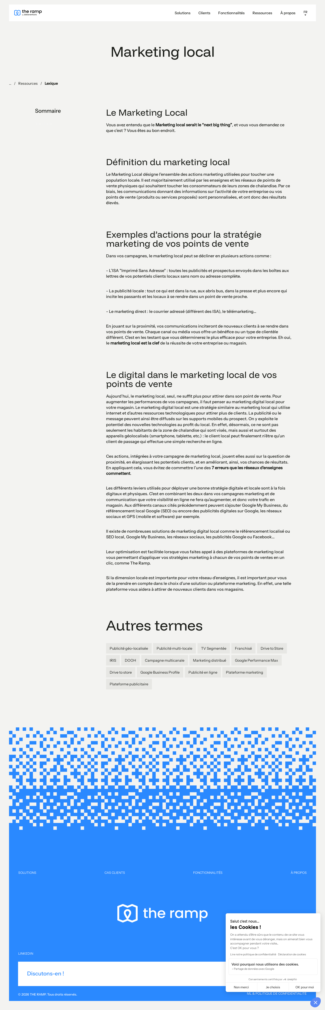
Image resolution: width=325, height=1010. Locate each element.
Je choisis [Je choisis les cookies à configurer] (273, 987)
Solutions (182, 13)
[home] (28, 13)
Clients (204, 13)
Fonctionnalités (231, 13)
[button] (262, 12)
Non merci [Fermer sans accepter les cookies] (241, 987)
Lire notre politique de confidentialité (253, 954)
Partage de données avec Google (254, 968)
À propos (287, 13)
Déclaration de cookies (292, 954)
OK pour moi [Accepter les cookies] (304, 987)
